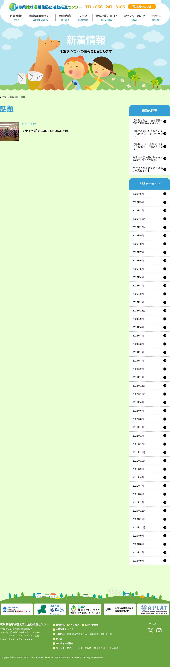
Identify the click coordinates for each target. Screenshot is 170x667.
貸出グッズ (106, 634)
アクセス (74, 624)
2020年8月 (138, 544)
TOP (4, 97)
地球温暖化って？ (64, 629)
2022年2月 (138, 427)
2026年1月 (138, 210)
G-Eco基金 (113, 648)
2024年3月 (138, 344)
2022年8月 (138, 402)
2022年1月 (138, 435)
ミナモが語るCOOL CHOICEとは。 (46, 131)
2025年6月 (138, 260)
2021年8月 (138, 477)
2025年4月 (138, 277)
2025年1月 (138, 302)
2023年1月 (138, 377)
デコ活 (84, 17)
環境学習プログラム (77, 634)
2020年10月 (139, 527)
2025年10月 (139, 227)
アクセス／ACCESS (155, 17)
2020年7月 (138, 552)
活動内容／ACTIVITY (65, 17)
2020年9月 (138, 535)
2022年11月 (139, 394)
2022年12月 (139, 385)
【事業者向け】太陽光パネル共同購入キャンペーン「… (148, 133)
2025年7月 (138, 252)
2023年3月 (138, 360)
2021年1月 (138, 502)
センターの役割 (83, 648)
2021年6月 (138, 494)
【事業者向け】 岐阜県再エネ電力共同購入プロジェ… (148, 121)
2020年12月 (139, 510)
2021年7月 (138, 485)
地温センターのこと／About (134, 17)
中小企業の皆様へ (107, 17)
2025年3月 (138, 285)
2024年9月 (138, 319)
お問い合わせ (91, 624)
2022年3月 (138, 419)
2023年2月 (138, 369)
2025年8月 (138, 244)
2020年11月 (139, 519)
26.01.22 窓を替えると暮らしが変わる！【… (148, 169)
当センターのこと (64, 648)
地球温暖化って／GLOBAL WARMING (40, 17)
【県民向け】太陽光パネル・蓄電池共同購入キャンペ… (148, 146)
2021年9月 (138, 469)
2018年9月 (138, 560)
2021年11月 (139, 452)
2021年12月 (139, 444)
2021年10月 (139, 460)
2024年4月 (138, 335)
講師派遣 (94, 634)
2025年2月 (138, 294)
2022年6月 (138, 410)
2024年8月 (138, 327)
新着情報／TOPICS (16, 17)
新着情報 (14, 97)
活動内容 (60, 634)
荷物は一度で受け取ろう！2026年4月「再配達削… (148, 158)
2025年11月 (139, 219)
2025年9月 (138, 235)
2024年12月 (139, 310)
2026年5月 (138, 193)
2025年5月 (138, 269)
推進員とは (99, 648)
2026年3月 (138, 202)
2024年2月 (138, 352)
